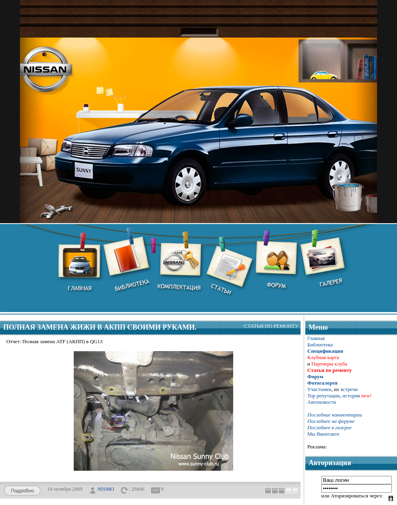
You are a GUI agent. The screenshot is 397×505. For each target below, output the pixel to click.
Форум (315, 376)
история (351, 396)
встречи (349, 389)
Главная (316, 338)
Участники (319, 389)
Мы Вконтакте (323, 434)
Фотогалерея (322, 383)
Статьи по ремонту (271, 326)
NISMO (105, 488)
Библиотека (320, 345)
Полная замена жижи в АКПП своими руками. (100, 327)
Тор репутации (323, 396)
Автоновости (321, 402)
